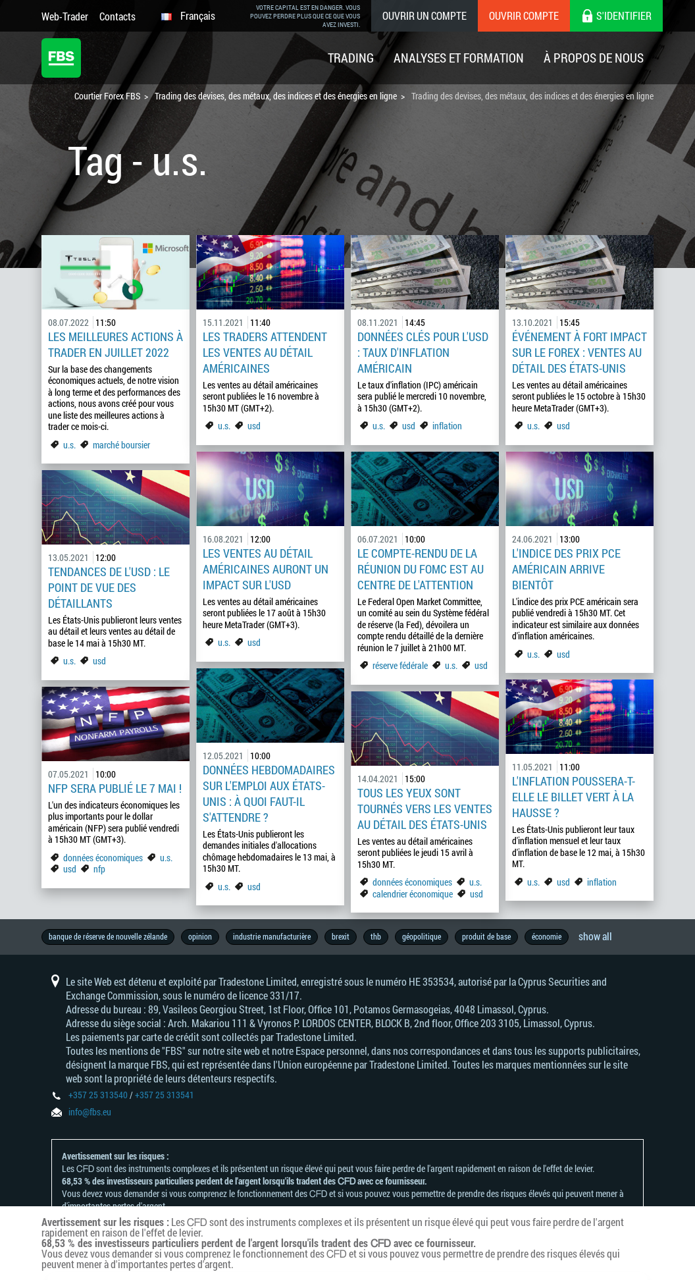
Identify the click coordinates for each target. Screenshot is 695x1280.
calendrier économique (413, 894)
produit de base (486, 936)
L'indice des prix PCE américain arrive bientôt (566, 569)
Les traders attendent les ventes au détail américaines (265, 352)
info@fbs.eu (89, 1112)
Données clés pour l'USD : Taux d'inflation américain (422, 352)
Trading (351, 57)
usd (254, 425)
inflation (447, 425)
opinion (200, 936)
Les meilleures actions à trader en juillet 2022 (115, 344)
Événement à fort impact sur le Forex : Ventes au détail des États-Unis (579, 352)
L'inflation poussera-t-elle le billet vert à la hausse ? (573, 796)
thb (376, 936)
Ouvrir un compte (424, 15)
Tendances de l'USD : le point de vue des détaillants (109, 587)
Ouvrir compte (524, 15)
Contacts (117, 16)
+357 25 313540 (98, 1094)
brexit (340, 936)
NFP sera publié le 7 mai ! (115, 788)
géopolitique (421, 936)
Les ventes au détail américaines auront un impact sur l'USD (265, 569)
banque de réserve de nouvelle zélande (108, 936)
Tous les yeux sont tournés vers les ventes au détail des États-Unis (424, 808)
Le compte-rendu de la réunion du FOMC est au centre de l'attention (420, 569)
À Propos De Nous (594, 57)
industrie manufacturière (272, 936)
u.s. (69, 445)
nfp (99, 869)
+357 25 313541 (164, 1094)
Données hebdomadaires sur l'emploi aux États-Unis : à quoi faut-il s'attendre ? (269, 793)
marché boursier (121, 445)
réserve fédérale (400, 665)
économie (546, 936)
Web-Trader (64, 16)
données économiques (104, 857)
